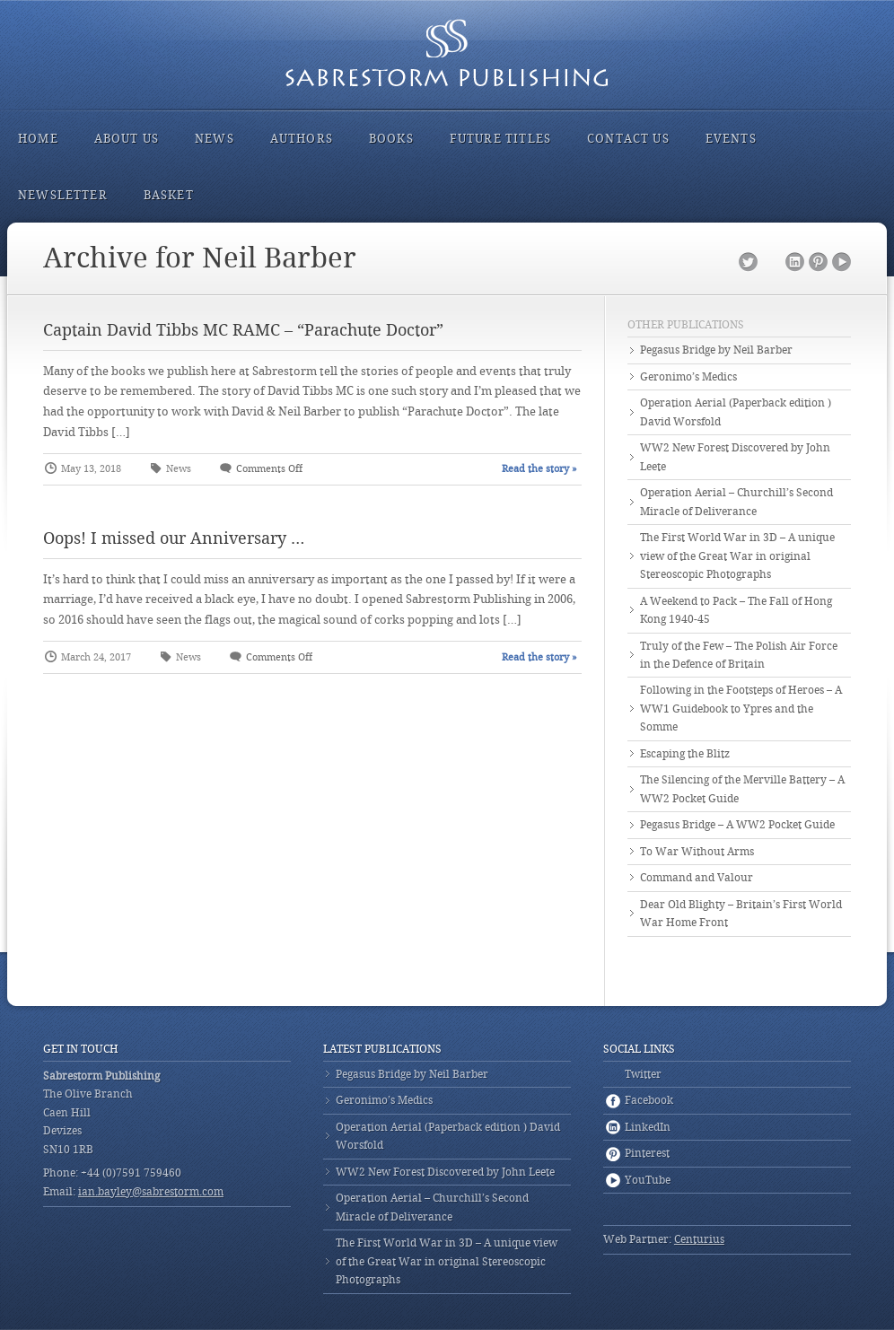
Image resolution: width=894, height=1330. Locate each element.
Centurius (699, 1239)
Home (38, 138)
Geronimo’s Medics (688, 377)
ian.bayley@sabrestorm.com (151, 1192)
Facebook (771, 262)
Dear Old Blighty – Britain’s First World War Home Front (741, 913)
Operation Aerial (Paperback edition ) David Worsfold (735, 412)
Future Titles (500, 138)
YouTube (841, 262)
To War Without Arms (697, 851)
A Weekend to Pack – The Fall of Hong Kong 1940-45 (736, 610)
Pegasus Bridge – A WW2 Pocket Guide (737, 824)
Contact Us (628, 138)
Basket (169, 195)
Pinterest (818, 262)
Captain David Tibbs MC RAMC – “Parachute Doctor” (243, 329)
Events (731, 138)
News (214, 138)
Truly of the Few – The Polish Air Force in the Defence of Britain (738, 655)
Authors (301, 138)
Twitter (748, 262)
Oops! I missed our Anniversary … (173, 538)
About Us (126, 138)
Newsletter (63, 195)
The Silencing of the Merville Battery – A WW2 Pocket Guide (742, 789)
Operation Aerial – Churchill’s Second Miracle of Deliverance (736, 501)
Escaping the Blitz (685, 754)
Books (391, 138)
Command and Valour (696, 877)
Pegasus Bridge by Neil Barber (716, 350)
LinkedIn (794, 262)
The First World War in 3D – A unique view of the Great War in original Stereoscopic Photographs (737, 556)
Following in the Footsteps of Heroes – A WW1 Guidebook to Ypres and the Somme (741, 708)
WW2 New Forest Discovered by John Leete (735, 457)
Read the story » (539, 469)
